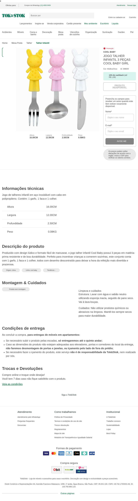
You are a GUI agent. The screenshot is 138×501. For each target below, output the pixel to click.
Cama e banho (34, 33)
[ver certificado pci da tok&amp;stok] (81, 469)
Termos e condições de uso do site (68, 421)
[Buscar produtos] (61, 15)
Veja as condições (12, 384)
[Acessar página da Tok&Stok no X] (80, 400)
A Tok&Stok (110, 417)
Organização (92, 32)
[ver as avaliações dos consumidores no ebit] (56, 469)
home (5, 43)
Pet (133, 32)
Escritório (104, 23)
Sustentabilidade (113, 425)
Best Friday (110, 433)
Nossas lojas (131, 5)
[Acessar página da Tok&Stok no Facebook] (58, 400)
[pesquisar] (91, 15)
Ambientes (8, 32)
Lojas (108, 429)
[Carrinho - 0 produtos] (132, 15)
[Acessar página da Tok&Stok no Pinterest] (73, 400)
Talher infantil (42, 43)
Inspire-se (39, 23)
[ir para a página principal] (13, 15)
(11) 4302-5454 (45, 5)
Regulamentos (60, 429)
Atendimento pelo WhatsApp (28, 417)
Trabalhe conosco (113, 421)
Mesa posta (62, 33)
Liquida (115, 23)
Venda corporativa (55, 23)
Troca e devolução (61, 425)
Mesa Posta (17, 43)
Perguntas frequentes (26, 421)
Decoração (48, 32)
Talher (29, 43)
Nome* (108, 112)
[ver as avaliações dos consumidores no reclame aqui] (69, 469)
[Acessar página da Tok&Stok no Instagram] (65, 400)
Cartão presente (73, 23)
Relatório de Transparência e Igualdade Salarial (73, 437)
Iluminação (108, 32)
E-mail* (108, 125)
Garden (122, 32)
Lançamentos (26, 23)
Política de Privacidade (63, 417)
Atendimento (121, 5)
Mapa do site (59, 433)
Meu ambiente (90, 23)
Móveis (21, 32)
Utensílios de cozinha (76, 33)
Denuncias (21, 425)
